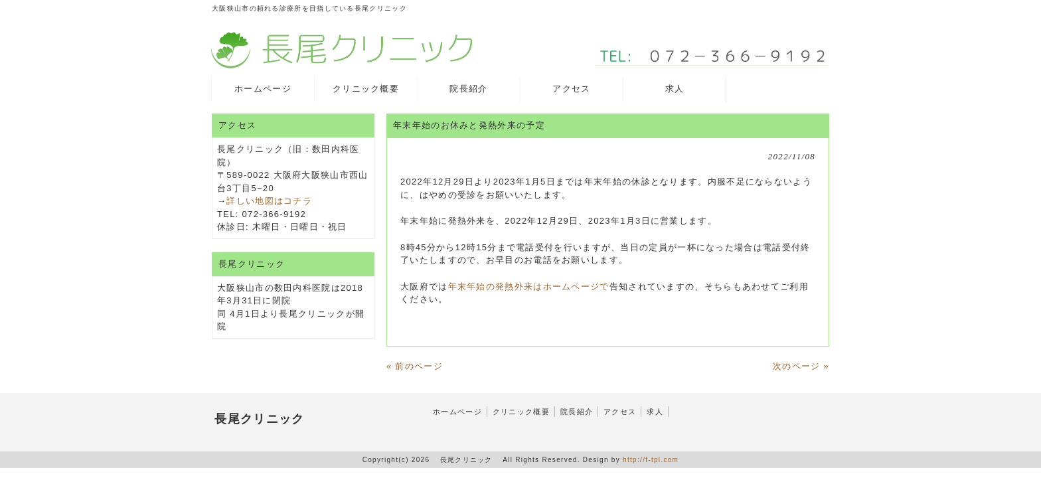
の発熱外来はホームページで (547, 286)
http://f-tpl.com (651, 459)
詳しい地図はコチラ (269, 201)
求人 (655, 412)
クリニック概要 (521, 412)
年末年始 (467, 286)
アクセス (619, 412)
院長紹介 (576, 412)
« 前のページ (414, 366)
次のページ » (801, 366)
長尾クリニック (259, 419)
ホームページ (457, 412)
